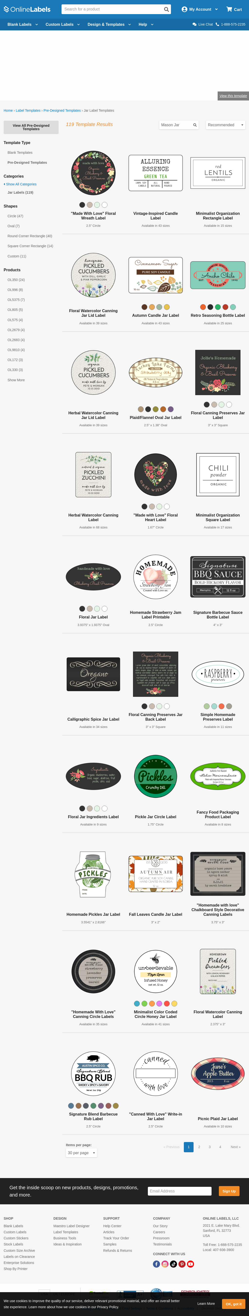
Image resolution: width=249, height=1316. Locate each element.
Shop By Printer (15, 1269)
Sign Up (229, 1191)
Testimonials (162, 1244)
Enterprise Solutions (19, 1263)
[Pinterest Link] (182, 1264)
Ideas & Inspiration (67, 1244)
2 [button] (199, 1147)
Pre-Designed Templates (62, 110)
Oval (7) (14, 226)
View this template (233, 96)
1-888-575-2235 (230, 24)
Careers (159, 1232)
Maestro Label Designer (71, 1226)
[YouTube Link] (190, 1264)
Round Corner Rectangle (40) (30, 236)
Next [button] (235, 1147)
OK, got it (234, 1304)
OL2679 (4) (16, 330)
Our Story (160, 1226)
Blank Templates (20, 152)
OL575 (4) (15, 320)
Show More (16, 380)
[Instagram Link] (165, 1264)
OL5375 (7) (16, 300)
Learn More (206, 1304)
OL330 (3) (15, 370)
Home (8, 110)
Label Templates (28, 110)
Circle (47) (15, 216)
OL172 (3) (15, 360)
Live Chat (203, 24)
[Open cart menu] (234, 9)
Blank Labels (13, 1226)
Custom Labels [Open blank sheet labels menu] (63, 24)
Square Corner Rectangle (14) (30, 246)
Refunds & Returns (117, 1250)
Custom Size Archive (19, 1250)
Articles (109, 1232)
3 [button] (210, 1147)
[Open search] (166, 9)
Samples (109, 1244)
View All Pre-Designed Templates (31, 127)
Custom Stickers (16, 1238)
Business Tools (64, 1238)
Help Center (112, 1226)
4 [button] (220, 1147)
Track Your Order (116, 1238)
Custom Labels (15, 1232)
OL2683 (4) (16, 340)
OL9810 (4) (16, 350)
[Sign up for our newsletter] (180, 1191)
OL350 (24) (16, 280)
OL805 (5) (15, 310)
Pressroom (161, 1238)
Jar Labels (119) (20, 192)
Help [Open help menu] (146, 24)
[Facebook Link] (157, 1264)
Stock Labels (13, 1244)
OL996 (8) (15, 290)
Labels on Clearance (19, 1257)
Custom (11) (17, 256)
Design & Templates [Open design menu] (109, 24)
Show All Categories (20, 184)
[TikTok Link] (174, 1264)
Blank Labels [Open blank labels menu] (23, 24)
